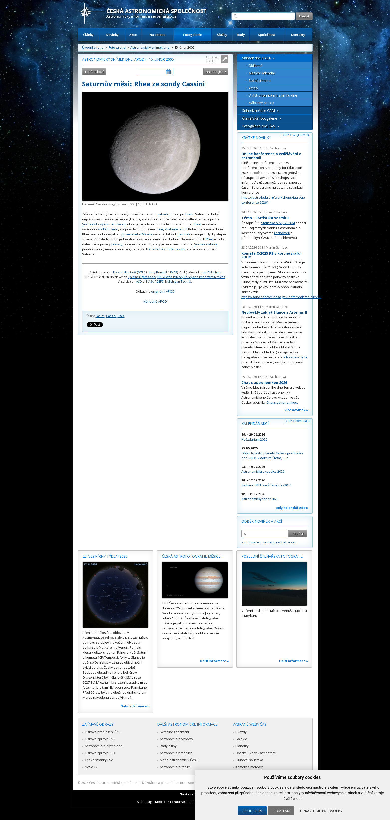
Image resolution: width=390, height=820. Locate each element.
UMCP (173, 272)
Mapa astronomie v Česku (180, 760)
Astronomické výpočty (176, 739)
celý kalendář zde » (292, 507)
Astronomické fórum (175, 767)
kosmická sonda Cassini (167, 249)
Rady (241, 34)
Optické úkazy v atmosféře (255, 753)
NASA (153, 204)
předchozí (96, 71)
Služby (222, 34)
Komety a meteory (249, 767)
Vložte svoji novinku (297, 135)
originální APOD (163, 291)
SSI (132, 204)
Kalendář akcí (254, 423)
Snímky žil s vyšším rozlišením (104, 224)
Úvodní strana (93, 47)
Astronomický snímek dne (149, 47)
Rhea (197, 224)
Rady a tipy (168, 746)
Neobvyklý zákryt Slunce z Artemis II (274, 312)
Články (88, 34)
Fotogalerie (192, 34)
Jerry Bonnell (158, 272)
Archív (253, 88)
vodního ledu (108, 229)
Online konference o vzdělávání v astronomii (271, 155)
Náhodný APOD (155, 301)
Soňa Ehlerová (276, 148)
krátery (116, 244)
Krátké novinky (256, 137)
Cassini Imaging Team (112, 204)
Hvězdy (241, 732)
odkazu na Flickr (295, 357)
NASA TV (91, 767)
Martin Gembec (277, 247)
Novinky (112, 34)
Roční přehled (259, 80)
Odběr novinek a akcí (261, 521)
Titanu (189, 214)
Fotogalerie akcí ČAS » (260, 126)
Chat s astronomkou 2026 (264, 382)
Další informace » (135, 706)
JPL (138, 204)
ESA (145, 204)
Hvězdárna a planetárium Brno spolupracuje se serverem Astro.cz (191, 782)
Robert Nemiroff (124, 272)
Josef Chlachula (210, 272)
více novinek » (296, 410)
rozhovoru (282, 233)
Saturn (100, 316)
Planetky (242, 746)
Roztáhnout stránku (213, 59)
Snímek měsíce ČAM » (260, 110)
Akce (133, 34)
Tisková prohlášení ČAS (102, 732)
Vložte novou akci (298, 421)
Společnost (266, 34)
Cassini (111, 316)
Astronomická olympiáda (103, 746)
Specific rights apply (142, 277)
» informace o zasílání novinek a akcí (269, 542)
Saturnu (184, 234)
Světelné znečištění (174, 732)
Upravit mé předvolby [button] (321, 810)
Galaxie (241, 739)
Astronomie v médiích (176, 753)
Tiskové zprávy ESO (100, 753)
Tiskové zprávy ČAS (100, 739)
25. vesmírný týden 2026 (105, 556)
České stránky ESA (99, 760)
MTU (141, 272)
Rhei (209, 239)
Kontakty (298, 34)
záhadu (163, 214)
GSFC (160, 281)
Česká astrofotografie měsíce (191, 556)
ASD (139, 281)
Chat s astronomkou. (282, 402)
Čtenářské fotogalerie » (261, 118)
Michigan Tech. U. (179, 281)
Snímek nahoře (205, 244)
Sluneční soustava (249, 760)
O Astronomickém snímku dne (272, 95)
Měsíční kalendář (261, 73)
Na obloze (157, 34)
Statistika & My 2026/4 (278, 223)
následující (214, 71)
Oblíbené (255, 65)
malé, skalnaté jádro (171, 229)
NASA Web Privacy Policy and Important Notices (191, 277)
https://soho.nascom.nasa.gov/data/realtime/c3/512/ (281, 297)
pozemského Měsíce (136, 234)
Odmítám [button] (281, 810)
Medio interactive (170, 801)
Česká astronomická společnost (113, 782)
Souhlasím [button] (253, 810)
